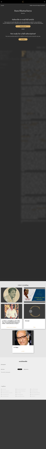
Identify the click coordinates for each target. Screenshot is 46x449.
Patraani (27, 321)
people (2, 5)
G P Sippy (16, 347)
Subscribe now (23, 26)
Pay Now (23, 39)
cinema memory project (11, 327)
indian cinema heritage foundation (37, 5)
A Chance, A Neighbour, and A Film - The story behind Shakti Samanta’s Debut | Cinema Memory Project (11, 322)
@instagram (3, 364)
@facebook (26, 369)
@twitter (3, 369)
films (34, 327)
